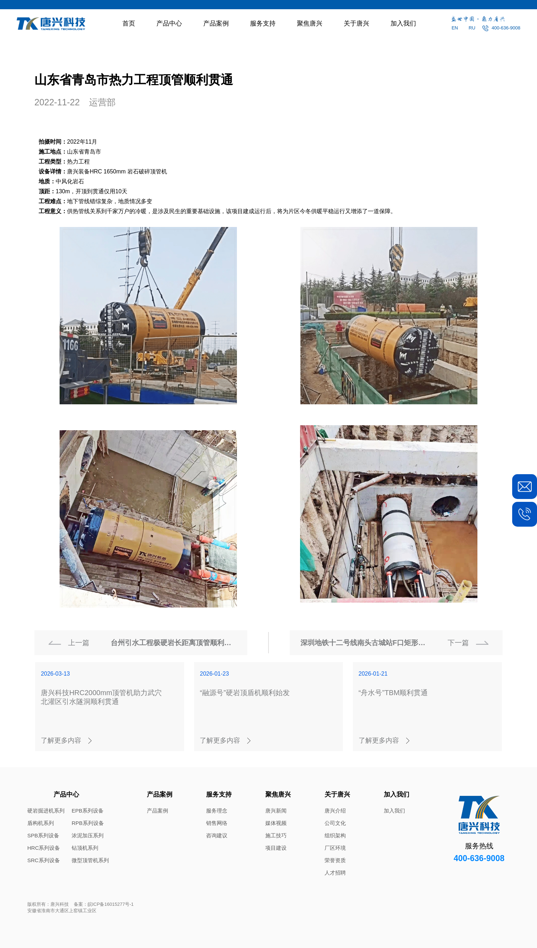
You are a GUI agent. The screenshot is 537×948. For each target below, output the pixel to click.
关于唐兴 (356, 23)
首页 (128, 23)
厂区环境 (335, 848)
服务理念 (216, 811)
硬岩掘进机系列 (46, 811)
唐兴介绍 (335, 811)
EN (455, 28)
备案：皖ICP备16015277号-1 (104, 904)
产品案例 (216, 23)
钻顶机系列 (85, 848)
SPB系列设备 (43, 835)
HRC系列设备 (43, 848)
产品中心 (169, 23)
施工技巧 (276, 835)
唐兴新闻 (276, 811)
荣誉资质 (335, 860)
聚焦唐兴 (309, 23)
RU (472, 28)
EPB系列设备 (88, 811)
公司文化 (335, 823)
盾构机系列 (40, 823)
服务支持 (263, 23)
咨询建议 (216, 835)
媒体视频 (276, 823)
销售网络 (216, 823)
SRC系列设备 (43, 860)
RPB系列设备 (88, 823)
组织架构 (335, 835)
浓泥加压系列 (88, 835)
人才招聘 (335, 873)
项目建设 (276, 848)
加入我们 (403, 23)
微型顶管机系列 (90, 860)
